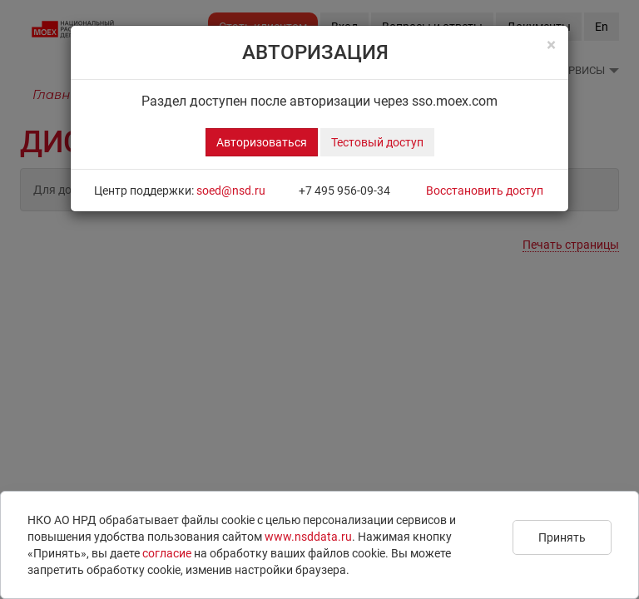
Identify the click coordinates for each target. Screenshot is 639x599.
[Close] (551, 45)
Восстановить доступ (484, 190)
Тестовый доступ (377, 142)
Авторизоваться (261, 142)
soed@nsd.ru (230, 190)
